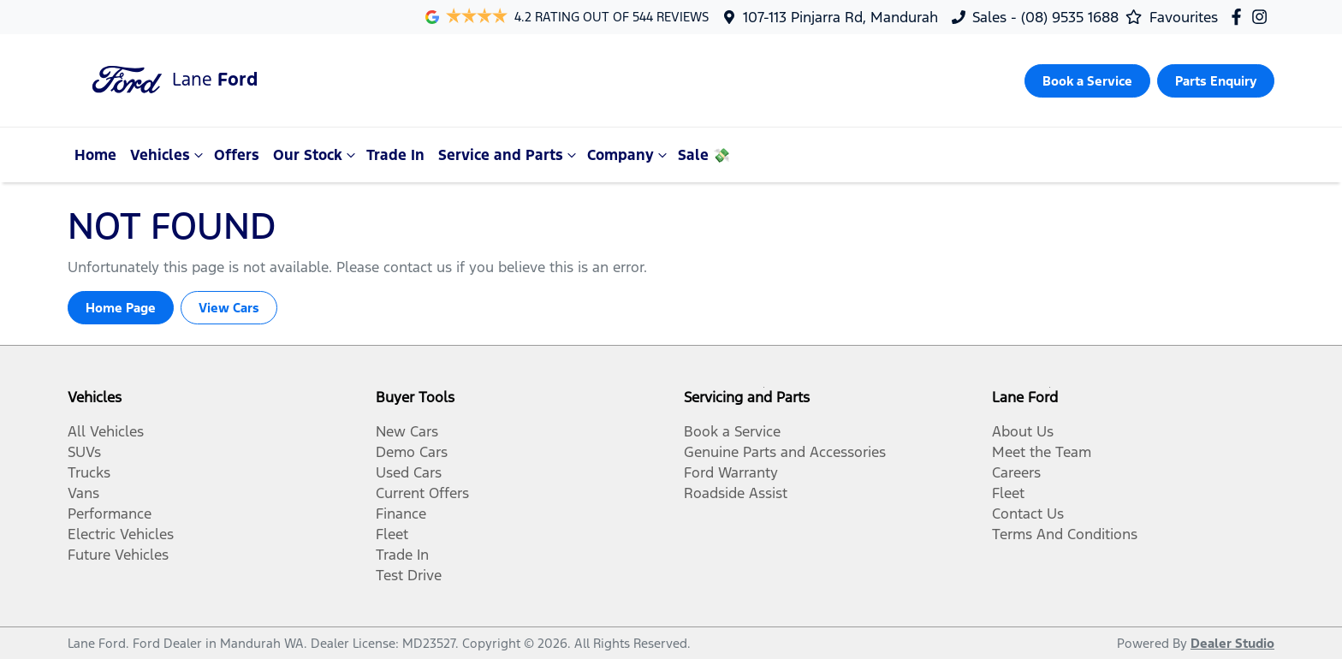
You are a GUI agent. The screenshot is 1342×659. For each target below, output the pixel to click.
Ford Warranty (731, 472)
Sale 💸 (704, 154)
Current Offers (422, 493)
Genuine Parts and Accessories (785, 451)
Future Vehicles (118, 554)
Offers (236, 154)
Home (95, 154)
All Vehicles (106, 431)
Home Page (121, 308)
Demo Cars (412, 451)
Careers (1016, 472)
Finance (401, 513)
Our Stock (316, 154)
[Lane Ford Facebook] (1239, 17)
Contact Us (1028, 513)
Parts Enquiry (1215, 81)
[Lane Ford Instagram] (1262, 17)
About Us (1023, 431)
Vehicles (168, 154)
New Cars (407, 431)
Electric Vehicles (121, 534)
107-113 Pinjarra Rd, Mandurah (840, 17)
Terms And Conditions (1064, 534)
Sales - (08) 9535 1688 (1045, 17)
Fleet (392, 534)
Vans (83, 493)
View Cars (229, 308)
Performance (109, 513)
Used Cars (409, 472)
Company (629, 154)
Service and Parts (509, 154)
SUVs (84, 451)
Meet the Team (1041, 451)
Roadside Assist (735, 493)
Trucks (89, 472)
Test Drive (409, 575)
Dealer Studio (1232, 643)
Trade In (395, 154)
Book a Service (1087, 81)
